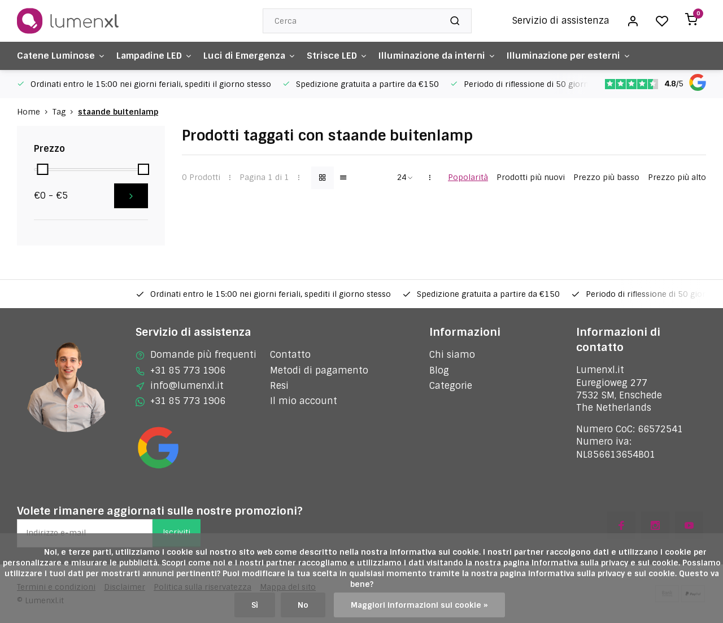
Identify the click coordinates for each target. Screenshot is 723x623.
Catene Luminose (62, 56)
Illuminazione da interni (446, 56)
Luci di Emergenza (255, 56)
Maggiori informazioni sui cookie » (419, 605)
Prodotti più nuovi (530, 177)
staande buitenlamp (118, 112)
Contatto (290, 355)
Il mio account (303, 401)
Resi (279, 386)
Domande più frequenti (203, 355)
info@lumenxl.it (187, 386)
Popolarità (468, 177)
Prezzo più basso (606, 177)
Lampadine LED (157, 56)
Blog (439, 370)
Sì (254, 605)
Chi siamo (452, 355)
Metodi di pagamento (319, 370)
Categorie (450, 386)
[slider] (42, 169)
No (303, 605)
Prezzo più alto (677, 177)
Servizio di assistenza (560, 21)
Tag (65, 112)
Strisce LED (344, 56)
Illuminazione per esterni (579, 56)
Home (35, 112)
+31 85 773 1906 (187, 370)
